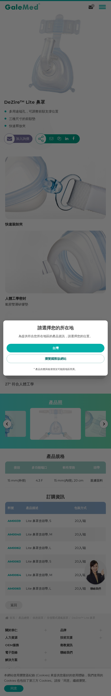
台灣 (55, 348)
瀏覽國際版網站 (55, 359)
